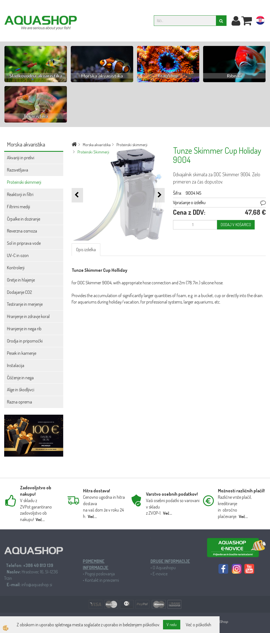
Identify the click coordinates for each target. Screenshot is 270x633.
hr (260, 21)
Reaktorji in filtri (20, 194)
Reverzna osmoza (22, 231)
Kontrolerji (16, 267)
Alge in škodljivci (20, 389)
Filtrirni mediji (18, 206)
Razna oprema (19, 402)
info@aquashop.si (36, 584)
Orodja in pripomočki (25, 341)
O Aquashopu (164, 567)
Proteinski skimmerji (24, 182)
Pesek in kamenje (21, 353)
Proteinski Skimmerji (93, 152)
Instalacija (15, 365)
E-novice (160, 573)
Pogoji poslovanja (100, 573)
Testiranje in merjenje (25, 304)
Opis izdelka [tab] (86, 249)
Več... (40, 519)
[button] (159, 195)
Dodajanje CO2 (19, 292)
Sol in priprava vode (24, 243)
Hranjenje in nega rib (24, 328)
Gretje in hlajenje (21, 280)
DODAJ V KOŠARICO (236, 224)
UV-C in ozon (18, 255)
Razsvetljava (17, 170)
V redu (172, 624)
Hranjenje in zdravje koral (28, 316)
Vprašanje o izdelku (189, 202)
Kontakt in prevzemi (102, 580)
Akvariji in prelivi (20, 157)
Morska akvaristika (97, 144)
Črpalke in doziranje (23, 219)
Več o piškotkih (198, 624)
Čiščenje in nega (20, 377)
